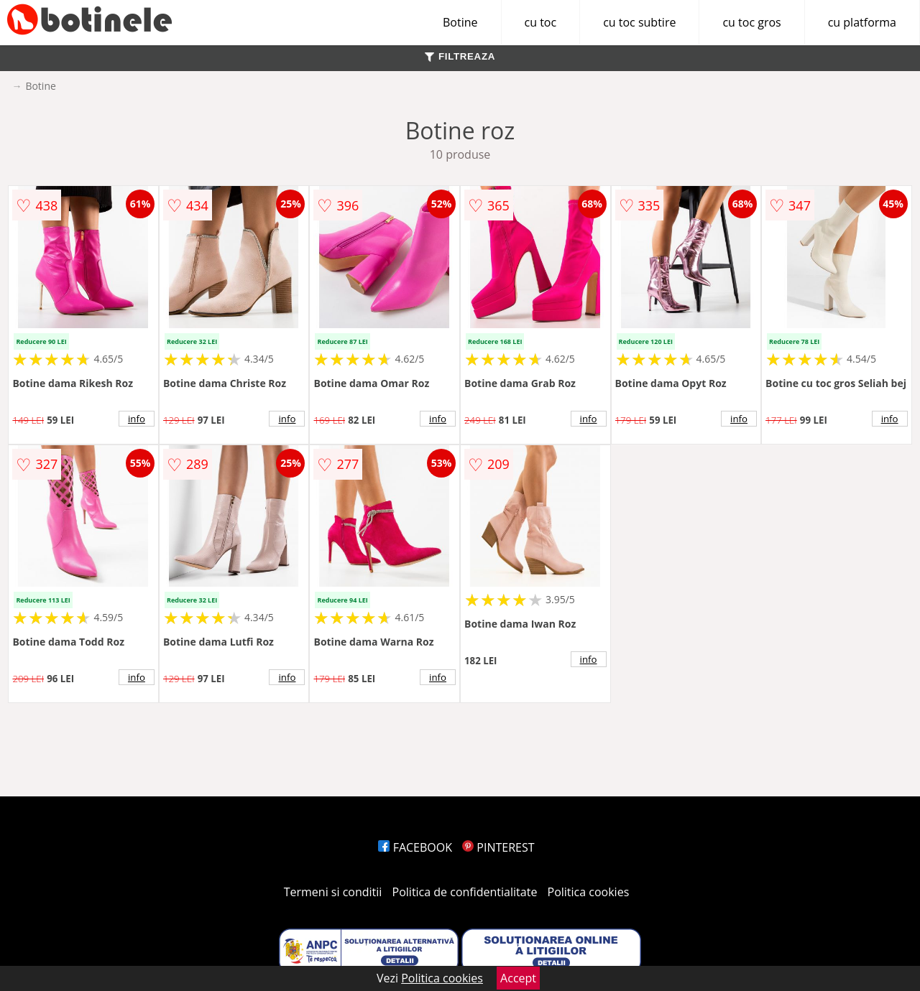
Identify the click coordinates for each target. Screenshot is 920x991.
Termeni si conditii (333, 892)
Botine (460, 22)
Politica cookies (589, 892)
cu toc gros (751, 22)
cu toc (541, 22)
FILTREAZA (460, 56)
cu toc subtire (639, 22)
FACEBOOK (415, 847)
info (136, 418)
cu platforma (862, 22)
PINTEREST (498, 847)
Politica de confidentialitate (465, 892)
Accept (518, 978)
